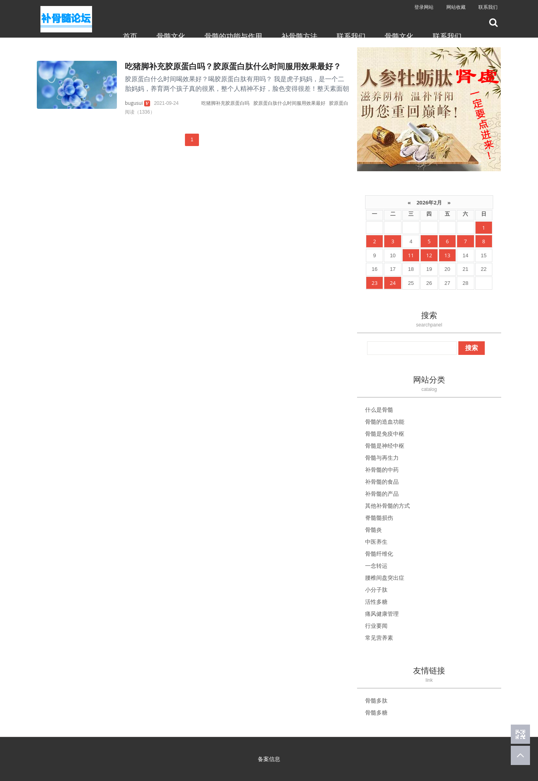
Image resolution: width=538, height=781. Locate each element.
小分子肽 (376, 589)
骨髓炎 (373, 529)
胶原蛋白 (338, 103)
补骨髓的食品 (382, 481)
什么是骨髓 (379, 409)
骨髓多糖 (376, 712)
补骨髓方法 (299, 36)
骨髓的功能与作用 (233, 36)
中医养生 (376, 541)
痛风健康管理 (382, 613)
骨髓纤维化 (379, 553)
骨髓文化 (171, 36)
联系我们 (488, 7)
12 (429, 255)
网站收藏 (456, 7)
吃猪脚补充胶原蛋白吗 (225, 103)
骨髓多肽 (376, 700)
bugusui (134, 103)
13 (447, 255)
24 (393, 282)
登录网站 (424, 7)
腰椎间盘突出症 (384, 577)
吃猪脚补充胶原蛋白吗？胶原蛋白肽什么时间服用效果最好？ (233, 66)
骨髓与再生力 (382, 457)
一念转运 (376, 565)
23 (374, 282)
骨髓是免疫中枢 (384, 433)
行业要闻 (376, 625)
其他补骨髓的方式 (387, 505)
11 (411, 255)
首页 (130, 36)
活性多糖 (376, 601)
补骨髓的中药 (382, 469)
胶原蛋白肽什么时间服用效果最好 (289, 103)
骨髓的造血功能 (384, 421)
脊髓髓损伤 (379, 517)
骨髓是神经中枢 (384, 445)
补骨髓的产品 (382, 493)
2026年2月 (429, 202)
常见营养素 (379, 637)
